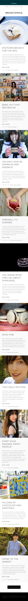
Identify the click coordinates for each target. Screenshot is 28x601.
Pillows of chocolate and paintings (11, 505)
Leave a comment (17, 184)
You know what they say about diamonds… (12, 278)
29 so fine (8, 334)
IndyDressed (15, 596)
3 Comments (14, 126)
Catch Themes (22, 597)
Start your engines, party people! (11, 444)
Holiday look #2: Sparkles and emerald (12, 164)
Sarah (9, 126)
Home (6, 6)
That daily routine (14, 387)
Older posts (14, 587)
